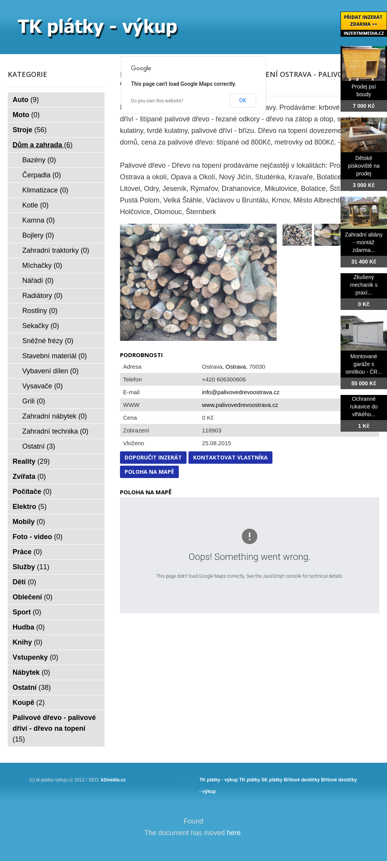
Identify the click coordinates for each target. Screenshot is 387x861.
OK (242, 100)
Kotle (35, 205)
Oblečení (33, 597)
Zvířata (29, 476)
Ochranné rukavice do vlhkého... (364, 406)
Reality (31, 461)
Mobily (29, 522)
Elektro (30, 506)
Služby (31, 567)
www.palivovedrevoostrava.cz (240, 405)
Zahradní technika (55, 431)
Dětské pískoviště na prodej (364, 166)
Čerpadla (41, 175)
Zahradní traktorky (55, 250)
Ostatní (38, 446)
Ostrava (236, 366)
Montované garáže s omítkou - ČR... (364, 364)
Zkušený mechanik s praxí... (364, 285)
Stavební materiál (54, 356)
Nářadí (38, 280)
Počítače (32, 491)
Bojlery (38, 235)
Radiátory (42, 295)
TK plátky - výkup (218, 780)
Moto (26, 115)
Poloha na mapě (149, 471)
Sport (27, 612)
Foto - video (38, 537)
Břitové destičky (302, 780)
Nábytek (31, 672)
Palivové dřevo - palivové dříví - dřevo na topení (54, 728)
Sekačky (40, 326)
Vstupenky (35, 657)
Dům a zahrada (43, 145)
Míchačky (42, 265)
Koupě (29, 702)
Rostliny (40, 311)
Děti (24, 582)
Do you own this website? (157, 101)
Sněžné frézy (48, 341)
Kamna (38, 220)
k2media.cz (113, 780)
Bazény (39, 160)
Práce (27, 552)
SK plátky (272, 780)
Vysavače (42, 386)
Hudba (29, 627)
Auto (26, 100)
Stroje (30, 130)
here (234, 833)
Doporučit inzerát (153, 457)
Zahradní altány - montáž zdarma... (363, 242)
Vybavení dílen (50, 371)
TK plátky (249, 780)
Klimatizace (45, 190)
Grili (33, 401)
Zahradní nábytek (54, 416)
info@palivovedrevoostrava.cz (240, 392)
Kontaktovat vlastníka (230, 457)
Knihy (28, 642)
